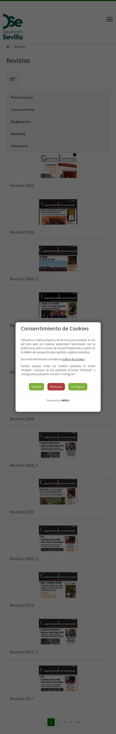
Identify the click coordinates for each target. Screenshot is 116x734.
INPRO (65, 400)
